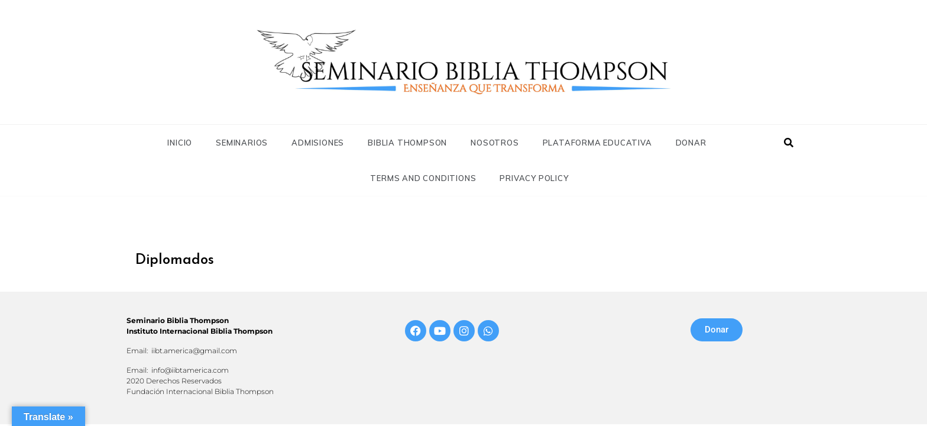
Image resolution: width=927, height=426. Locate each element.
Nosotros (494, 142)
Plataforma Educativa (597, 142)
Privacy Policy (534, 178)
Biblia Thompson (407, 142)
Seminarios (242, 142)
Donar (691, 142)
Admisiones (317, 142)
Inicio (179, 142)
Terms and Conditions (423, 178)
